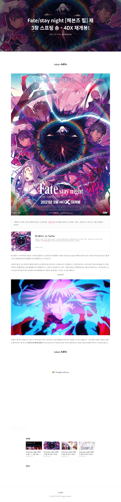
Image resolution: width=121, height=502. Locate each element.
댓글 (28, 466)
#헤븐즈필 (51, 222)
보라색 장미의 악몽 (17, 7)
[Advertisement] (60, 372)
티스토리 (60, 492)
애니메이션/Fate (67, 34)
